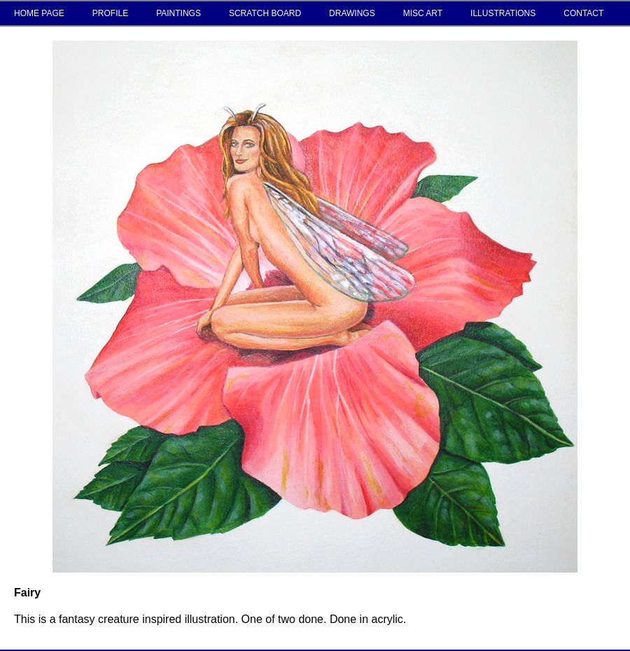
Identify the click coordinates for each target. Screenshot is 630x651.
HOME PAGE (39, 13)
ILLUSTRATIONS (503, 13)
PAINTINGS (178, 13)
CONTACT (583, 13)
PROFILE (110, 13)
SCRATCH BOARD (265, 13)
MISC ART (422, 13)
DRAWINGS (352, 13)
